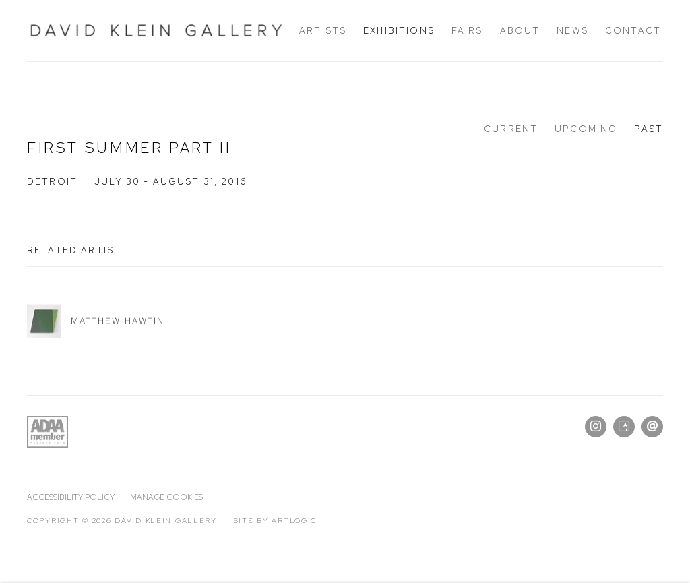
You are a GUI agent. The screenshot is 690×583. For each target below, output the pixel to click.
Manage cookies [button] (166, 497)
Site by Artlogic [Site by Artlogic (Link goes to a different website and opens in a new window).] (275, 520)
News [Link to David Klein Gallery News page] (572, 30)
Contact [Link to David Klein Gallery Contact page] (633, 30)
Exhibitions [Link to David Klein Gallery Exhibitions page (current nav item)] (399, 30)
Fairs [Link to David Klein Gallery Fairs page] (467, 30)
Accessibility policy (71, 497)
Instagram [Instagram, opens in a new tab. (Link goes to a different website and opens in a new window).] (595, 426)
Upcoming (586, 129)
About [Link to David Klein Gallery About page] (520, 30)
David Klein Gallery (156, 31)
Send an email (652, 426)
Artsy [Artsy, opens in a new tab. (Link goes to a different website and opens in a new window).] (624, 426)
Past (648, 129)
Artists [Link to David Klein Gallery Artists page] (322, 30)
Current (511, 129)
